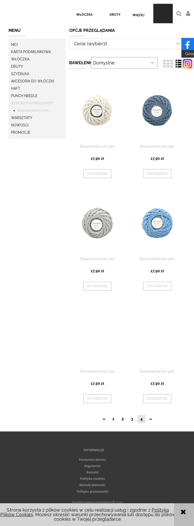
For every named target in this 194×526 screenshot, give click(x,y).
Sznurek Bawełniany (32, 103)
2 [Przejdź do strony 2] (123, 419)
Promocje (20, 132)
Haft (15, 88)
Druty (17, 66)
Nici (14, 44)
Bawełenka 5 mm (32, 110)
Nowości (20, 125)
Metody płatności (92, 485)
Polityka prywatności (92, 491)
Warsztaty (21, 118)
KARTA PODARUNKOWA (31, 52)
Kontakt (92, 472)
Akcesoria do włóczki (32, 81)
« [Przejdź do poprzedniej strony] (104, 419)
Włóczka (20, 59)
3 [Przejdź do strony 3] (132, 419)
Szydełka (20, 74)
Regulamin (92, 466)
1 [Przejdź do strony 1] (113, 419)
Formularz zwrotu (92, 460)
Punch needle (24, 96)
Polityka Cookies (92, 478)
